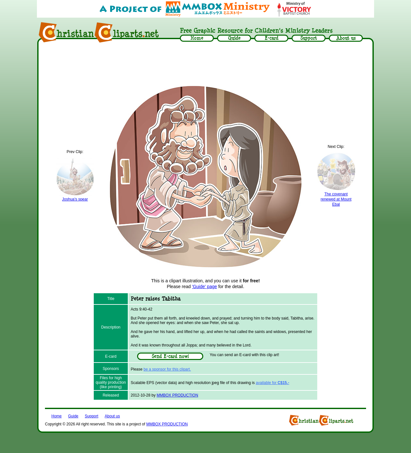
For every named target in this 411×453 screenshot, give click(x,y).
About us (112, 416)
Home (56, 416)
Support (91, 416)
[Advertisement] (205, 63)
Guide (73, 416)
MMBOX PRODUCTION (177, 395)
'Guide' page (204, 286)
